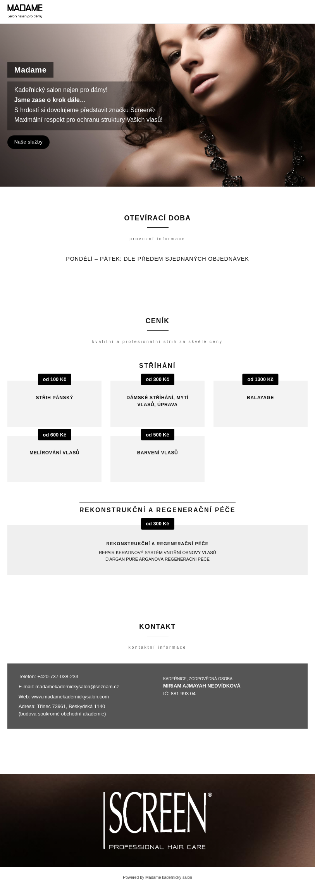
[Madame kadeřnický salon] (25, 11)
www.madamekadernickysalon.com (70, 697)
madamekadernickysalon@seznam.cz (77, 686)
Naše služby (28, 142)
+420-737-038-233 (57, 676)
